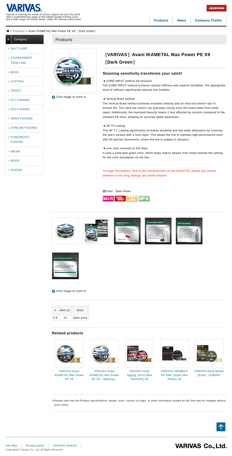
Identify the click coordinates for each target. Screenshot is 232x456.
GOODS (16, 170)
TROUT (16, 90)
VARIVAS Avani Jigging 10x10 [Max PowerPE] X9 (139, 375)
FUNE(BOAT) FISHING (20, 139)
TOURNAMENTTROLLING (21, 60)
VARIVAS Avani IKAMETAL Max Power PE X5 (69, 375)
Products (19, 31)
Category (20, 39)
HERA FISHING (22, 118)
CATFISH (17, 81)
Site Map (11, 445)
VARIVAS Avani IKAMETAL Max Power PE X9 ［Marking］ (104, 375)
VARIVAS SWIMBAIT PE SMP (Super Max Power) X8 (174, 375)
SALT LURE (19, 48)
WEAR (15, 151)
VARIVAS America (65, 445)
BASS (15, 72)
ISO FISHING (20, 109)
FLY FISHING (20, 100)
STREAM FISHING (24, 127)
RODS (15, 160)
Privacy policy (35, 445)
